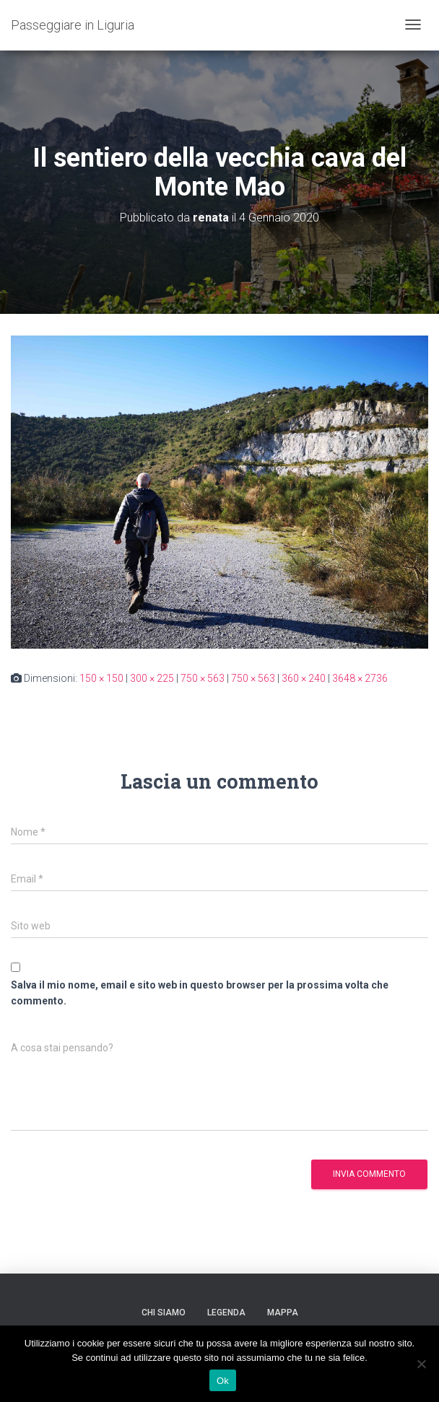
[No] (421, 1364)
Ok (223, 1380)
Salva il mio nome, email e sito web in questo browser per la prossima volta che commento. (199, 993)
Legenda (226, 1312)
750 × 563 (203, 678)
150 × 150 (101, 678)
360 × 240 (304, 678)
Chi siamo (164, 1312)
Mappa (282, 1312)
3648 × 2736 (360, 678)
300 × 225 (152, 678)
